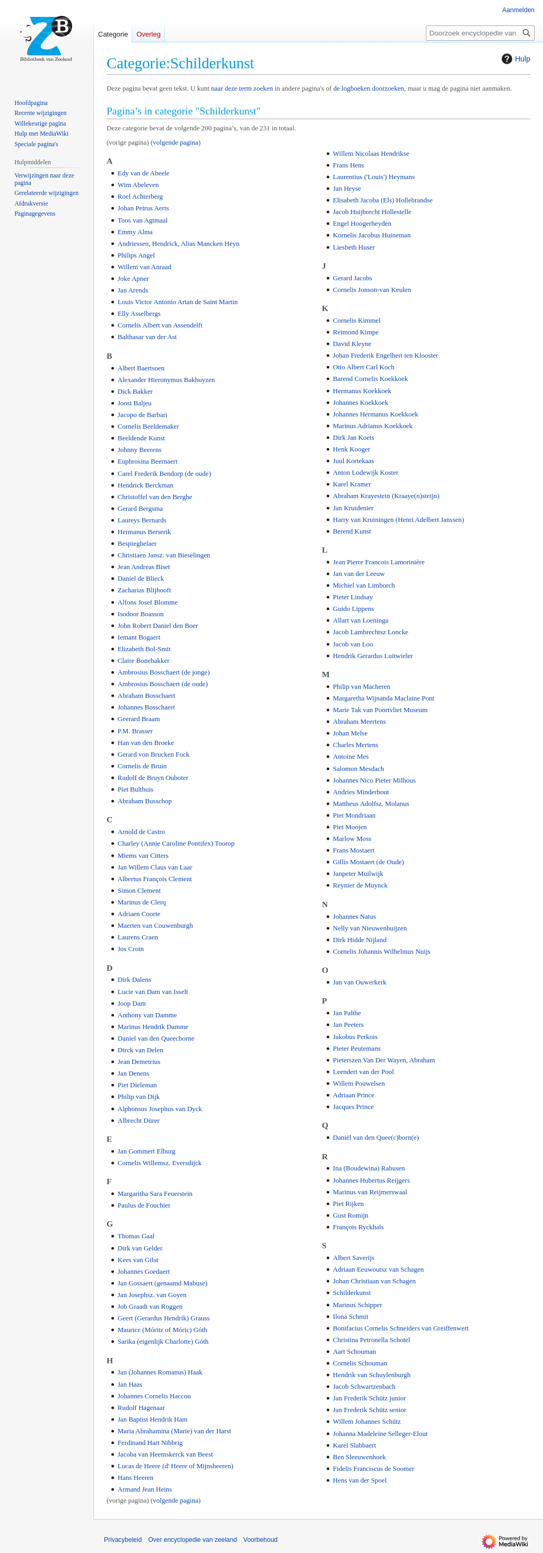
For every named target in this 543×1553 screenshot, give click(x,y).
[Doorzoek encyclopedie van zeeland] (480, 33)
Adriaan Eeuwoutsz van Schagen (378, 1269)
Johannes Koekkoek (360, 402)
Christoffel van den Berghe (155, 497)
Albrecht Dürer (139, 1120)
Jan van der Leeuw (359, 574)
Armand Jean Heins (145, 1489)
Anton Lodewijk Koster (365, 472)
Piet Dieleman (137, 1085)
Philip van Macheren (361, 686)
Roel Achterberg (140, 196)
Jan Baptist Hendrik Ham (153, 1419)
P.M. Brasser (135, 731)
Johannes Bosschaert (146, 707)
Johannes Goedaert (144, 1271)
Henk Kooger (351, 449)
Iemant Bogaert (139, 637)
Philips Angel (136, 255)
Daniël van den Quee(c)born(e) (376, 1137)
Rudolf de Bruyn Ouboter (153, 778)
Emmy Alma (135, 232)
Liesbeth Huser (354, 247)
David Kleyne (352, 344)
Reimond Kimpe (356, 332)
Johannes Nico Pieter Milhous (374, 780)
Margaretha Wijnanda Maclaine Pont (383, 698)
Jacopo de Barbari (143, 415)
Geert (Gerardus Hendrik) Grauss (164, 1318)
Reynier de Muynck (360, 885)
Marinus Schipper (357, 1305)
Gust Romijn (351, 1215)
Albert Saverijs (353, 1258)
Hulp (514, 59)
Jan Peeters (348, 1024)
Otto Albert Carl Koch (364, 367)
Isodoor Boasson (141, 614)
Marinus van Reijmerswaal (370, 1192)
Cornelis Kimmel (357, 320)
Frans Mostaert (353, 850)
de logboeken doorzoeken (369, 88)
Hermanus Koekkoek (362, 391)
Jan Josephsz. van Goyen (152, 1295)
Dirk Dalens (134, 979)
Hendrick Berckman (145, 485)
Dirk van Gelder (140, 1248)
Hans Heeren (136, 1477)
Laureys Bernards (142, 520)
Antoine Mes (351, 756)
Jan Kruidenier (353, 508)
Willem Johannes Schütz (367, 1421)
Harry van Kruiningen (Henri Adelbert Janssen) (398, 519)
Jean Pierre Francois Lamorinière (379, 562)
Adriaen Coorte (139, 914)
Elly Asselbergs (139, 313)
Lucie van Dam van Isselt (153, 992)
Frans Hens (348, 165)
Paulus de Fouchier (144, 1205)
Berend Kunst (352, 531)
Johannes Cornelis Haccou (154, 1396)
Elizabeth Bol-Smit (144, 649)
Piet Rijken (348, 1204)
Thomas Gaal (136, 1236)
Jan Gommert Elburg (147, 1151)
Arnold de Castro (141, 832)
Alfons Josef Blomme (148, 602)
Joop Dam (132, 1003)
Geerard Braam (139, 719)
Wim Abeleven (138, 185)
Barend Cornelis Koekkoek (370, 379)
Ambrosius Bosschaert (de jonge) (164, 672)
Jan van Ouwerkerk (360, 982)
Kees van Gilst (138, 1260)
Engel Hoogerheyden (362, 223)
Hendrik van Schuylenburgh (371, 1375)
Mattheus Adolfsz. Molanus (371, 803)
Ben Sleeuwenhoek (359, 1457)
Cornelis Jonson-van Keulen (372, 290)
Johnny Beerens (140, 450)
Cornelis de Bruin (142, 766)
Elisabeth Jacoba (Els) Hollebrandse (383, 200)
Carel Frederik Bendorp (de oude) (164, 473)
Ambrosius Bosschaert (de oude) (163, 684)
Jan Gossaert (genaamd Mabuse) (162, 1283)
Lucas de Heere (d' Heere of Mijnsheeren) (175, 1466)
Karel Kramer (352, 484)
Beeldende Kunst (141, 438)
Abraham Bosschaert (147, 695)
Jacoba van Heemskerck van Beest (165, 1454)
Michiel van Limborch (364, 585)
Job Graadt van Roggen (150, 1306)
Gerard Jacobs (352, 278)
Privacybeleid (123, 1539)
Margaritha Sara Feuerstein (155, 1193)
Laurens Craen (138, 937)
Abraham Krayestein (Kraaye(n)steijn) (386, 496)
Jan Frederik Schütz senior (369, 1410)
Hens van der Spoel (360, 1480)
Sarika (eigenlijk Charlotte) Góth (163, 1341)
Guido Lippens (353, 609)
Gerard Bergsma (140, 508)
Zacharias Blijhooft (144, 590)
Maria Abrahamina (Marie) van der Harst (174, 1431)
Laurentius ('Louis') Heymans (374, 177)
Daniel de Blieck (141, 578)
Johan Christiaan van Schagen (374, 1281)
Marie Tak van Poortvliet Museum (380, 710)
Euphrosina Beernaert (148, 461)
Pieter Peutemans (357, 1048)
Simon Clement (139, 890)
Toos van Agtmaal (143, 220)
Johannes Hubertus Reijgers (371, 1180)
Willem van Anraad (144, 267)
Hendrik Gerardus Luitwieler (373, 656)
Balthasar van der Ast (147, 337)
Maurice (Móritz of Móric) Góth (162, 1330)
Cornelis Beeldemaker (148, 426)
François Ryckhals (358, 1227)
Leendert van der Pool (363, 1072)
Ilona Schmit (351, 1316)
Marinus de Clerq (142, 902)
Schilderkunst (352, 1293)
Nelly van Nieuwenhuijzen (370, 928)
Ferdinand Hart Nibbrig (150, 1442)
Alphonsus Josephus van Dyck (160, 1109)
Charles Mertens (356, 745)
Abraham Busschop (145, 801)
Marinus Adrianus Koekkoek (373, 426)
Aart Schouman (354, 1351)
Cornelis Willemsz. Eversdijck (160, 1163)
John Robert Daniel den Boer (158, 625)
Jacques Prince (353, 1107)
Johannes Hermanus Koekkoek (375, 414)
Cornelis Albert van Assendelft (160, 325)
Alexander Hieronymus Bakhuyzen (166, 380)
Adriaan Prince (353, 1095)
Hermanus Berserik (144, 532)
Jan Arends (133, 290)
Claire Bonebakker (144, 660)
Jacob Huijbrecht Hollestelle (372, 212)
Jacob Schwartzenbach (364, 1386)
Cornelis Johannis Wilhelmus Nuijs (382, 951)
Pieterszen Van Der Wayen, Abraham (384, 1060)
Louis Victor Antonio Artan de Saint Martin (178, 302)
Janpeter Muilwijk (358, 873)
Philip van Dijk (139, 1097)
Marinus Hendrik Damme (153, 1027)
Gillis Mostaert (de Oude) (368, 862)
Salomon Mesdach (358, 769)
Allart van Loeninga (361, 620)
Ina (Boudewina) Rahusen (369, 1168)
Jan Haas (130, 1384)
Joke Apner (133, 278)
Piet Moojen (350, 827)
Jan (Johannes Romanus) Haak (160, 1372)
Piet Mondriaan (354, 815)
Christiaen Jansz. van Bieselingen (164, 555)
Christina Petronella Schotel (371, 1340)
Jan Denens (134, 1073)
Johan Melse (350, 733)
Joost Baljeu (135, 403)
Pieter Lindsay (353, 597)
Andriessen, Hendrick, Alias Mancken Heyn (179, 243)
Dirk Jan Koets (353, 437)
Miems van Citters (143, 855)
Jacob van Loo (353, 644)
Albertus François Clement (155, 879)
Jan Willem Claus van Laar (155, 867)
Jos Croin (131, 949)
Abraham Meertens (359, 721)
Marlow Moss (352, 838)
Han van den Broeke (146, 743)
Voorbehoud (260, 1539)
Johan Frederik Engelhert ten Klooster (386, 355)
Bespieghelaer (137, 543)
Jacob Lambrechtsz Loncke (370, 632)
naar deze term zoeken (242, 88)
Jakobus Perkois (355, 1037)
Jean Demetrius (139, 1062)
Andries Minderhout (361, 792)
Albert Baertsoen (141, 368)
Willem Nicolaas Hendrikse (371, 153)
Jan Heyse (347, 188)
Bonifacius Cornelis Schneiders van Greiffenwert (401, 1328)
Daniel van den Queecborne (156, 1038)
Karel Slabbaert (354, 1445)
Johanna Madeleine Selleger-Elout (380, 1433)
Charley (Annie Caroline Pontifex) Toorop (176, 843)
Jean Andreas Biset (144, 567)
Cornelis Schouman (360, 1363)
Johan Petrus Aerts (143, 208)
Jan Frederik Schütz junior (369, 1398)
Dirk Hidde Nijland (360, 940)
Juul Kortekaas (353, 461)
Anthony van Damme (147, 1015)
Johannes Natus (354, 916)
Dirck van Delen (140, 1050)
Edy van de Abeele (144, 173)
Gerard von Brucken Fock (153, 754)
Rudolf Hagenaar (141, 1408)
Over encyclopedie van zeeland (192, 1539)
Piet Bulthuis (136, 789)
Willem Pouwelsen (359, 1083)
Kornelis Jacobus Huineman (372, 235)
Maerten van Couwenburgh (155, 925)
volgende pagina (175, 142)
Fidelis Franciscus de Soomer (373, 1468)
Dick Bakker (135, 391)
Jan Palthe (347, 1013)
